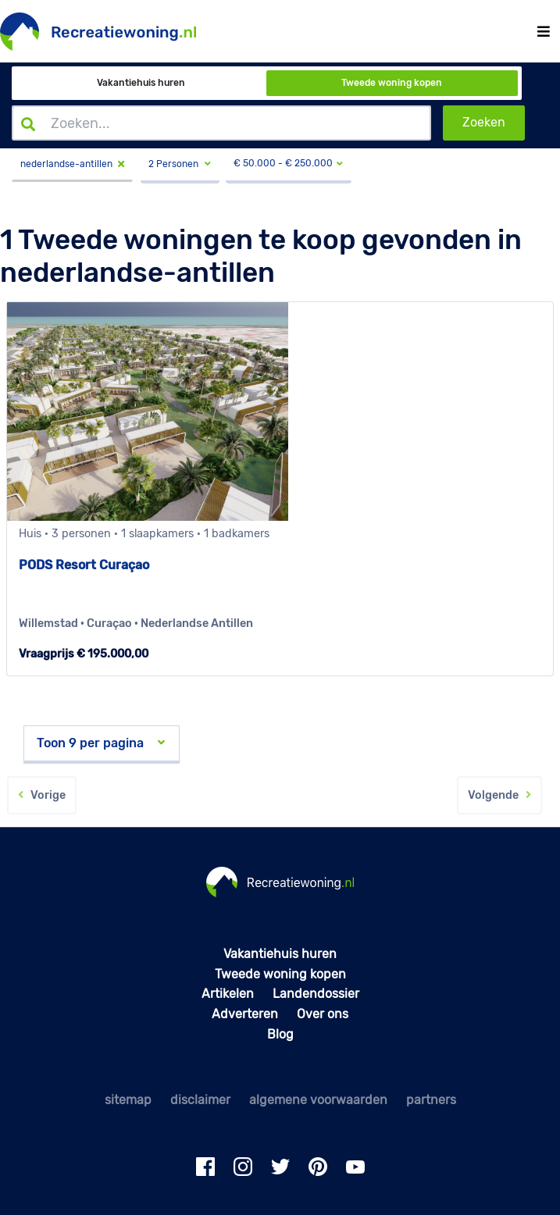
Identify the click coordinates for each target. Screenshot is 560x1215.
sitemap (128, 1099)
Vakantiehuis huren (141, 82)
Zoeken (483, 122)
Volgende (499, 795)
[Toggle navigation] (543, 31)
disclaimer (200, 1099)
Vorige (42, 795)
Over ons (322, 1014)
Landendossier (316, 993)
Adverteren (245, 1014)
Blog (280, 1034)
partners (431, 1099)
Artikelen (228, 993)
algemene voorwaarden (318, 1099)
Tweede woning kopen (391, 82)
